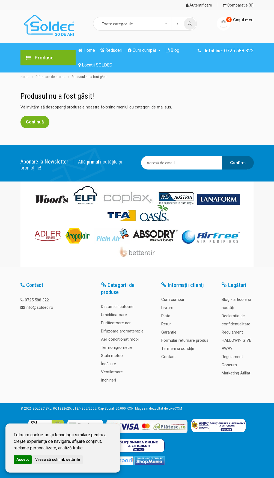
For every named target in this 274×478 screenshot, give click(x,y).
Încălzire (108, 363)
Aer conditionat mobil (120, 339)
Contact (168, 356)
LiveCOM (175, 408)
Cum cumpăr (172, 299)
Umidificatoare (114, 314)
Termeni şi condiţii (177, 348)
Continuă (35, 122)
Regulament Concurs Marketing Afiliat (236, 365)
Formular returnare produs (185, 340)
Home (24, 77)
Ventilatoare (112, 372)
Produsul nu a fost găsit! (90, 77)
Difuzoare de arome (50, 77)
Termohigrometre (116, 347)
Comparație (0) (238, 5)
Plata (165, 315)
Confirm (238, 162)
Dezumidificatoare (117, 306)
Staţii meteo (112, 355)
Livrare (167, 307)
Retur (166, 324)
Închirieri (108, 380)
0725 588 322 (37, 300)
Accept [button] (22, 459)
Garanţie (168, 332)
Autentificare (199, 5)
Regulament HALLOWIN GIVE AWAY (236, 340)
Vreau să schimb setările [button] (57, 459)
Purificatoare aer (116, 322)
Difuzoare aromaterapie (122, 331)
